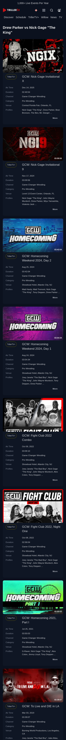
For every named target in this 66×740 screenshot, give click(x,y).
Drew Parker (48, 110)
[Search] (51, 10)
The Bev (34, 113)
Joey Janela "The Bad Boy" (34, 377)
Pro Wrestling (28, 101)
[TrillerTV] (11, 10)
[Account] (59, 10)
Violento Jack (28, 204)
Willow (44, 17)
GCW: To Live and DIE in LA (40, 706)
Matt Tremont (39, 289)
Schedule (21, 17)
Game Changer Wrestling (33, 96)
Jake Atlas (52, 738)
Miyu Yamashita (51, 201)
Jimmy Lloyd (34, 654)
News (54, 17)
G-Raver (26, 651)
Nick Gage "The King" (32, 110)
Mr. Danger (44, 113)
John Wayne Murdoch (43, 380)
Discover (8, 17)
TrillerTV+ (33, 17)
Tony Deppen (39, 292)
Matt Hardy (27, 289)
